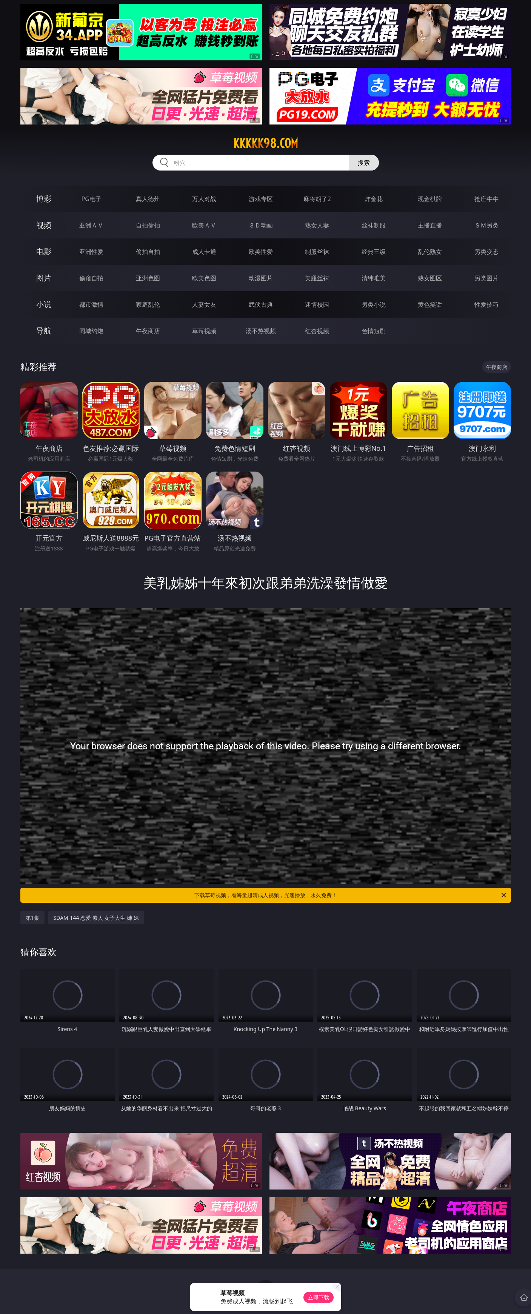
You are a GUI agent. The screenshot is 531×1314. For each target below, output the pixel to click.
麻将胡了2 (317, 199)
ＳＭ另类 (486, 225)
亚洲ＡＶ (91, 225)
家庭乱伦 (148, 304)
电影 (43, 251)
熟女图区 (430, 278)
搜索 (364, 162)
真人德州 (148, 199)
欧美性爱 (261, 251)
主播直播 (430, 225)
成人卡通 (204, 251)
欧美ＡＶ (204, 225)
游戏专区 (261, 199)
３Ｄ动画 (261, 225)
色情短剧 (374, 331)
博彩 (43, 199)
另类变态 (486, 251)
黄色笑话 (430, 304)
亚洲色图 (148, 278)
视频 (43, 225)
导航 (43, 331)
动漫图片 (261, 278)
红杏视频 (317, 331)
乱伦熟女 (430, 251)
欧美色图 (204, 278)
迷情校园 (317, 304)
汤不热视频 (261, 331)
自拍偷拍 (148, 225)
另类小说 (374, 304)
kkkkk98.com (265, 143)
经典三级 (374, 251)
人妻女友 (204, 304)
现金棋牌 (430, 199)
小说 (43, 304)
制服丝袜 (317, 251)
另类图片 (486, 278)
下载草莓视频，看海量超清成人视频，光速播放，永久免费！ (350, 895)
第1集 (32, 917)
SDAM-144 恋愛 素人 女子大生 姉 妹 (96, 917)
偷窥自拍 (91, 278)
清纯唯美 (374, 278)
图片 (43, 278)
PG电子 (92, 199)
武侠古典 (261, 304)
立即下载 (318, 1297)
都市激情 (91, 304)
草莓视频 (204, 331)
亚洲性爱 (91, 251)
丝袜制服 (374, 225)
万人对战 (204, 199)
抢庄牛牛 (486, 199)
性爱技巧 (486, 304)
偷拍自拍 (148, 251)
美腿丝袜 (317, 278)
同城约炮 (91, 331)
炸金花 (374, 199)
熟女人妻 (317, 225)
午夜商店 (148, 331)
